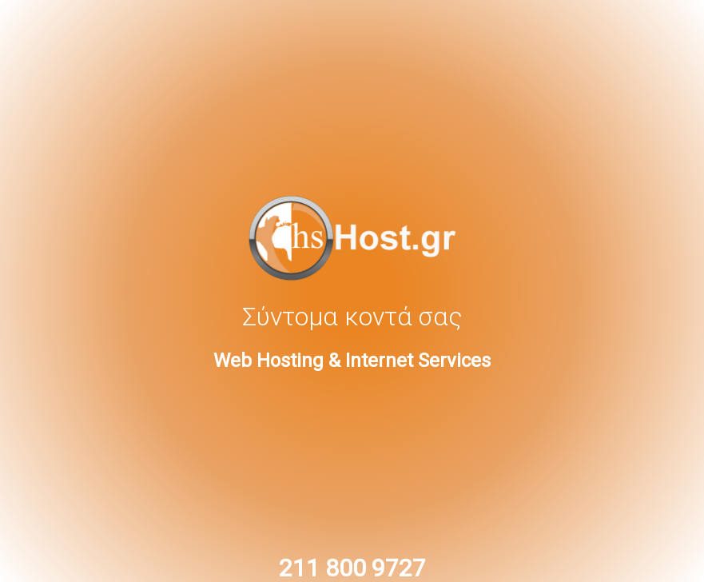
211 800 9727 (352, 568)
